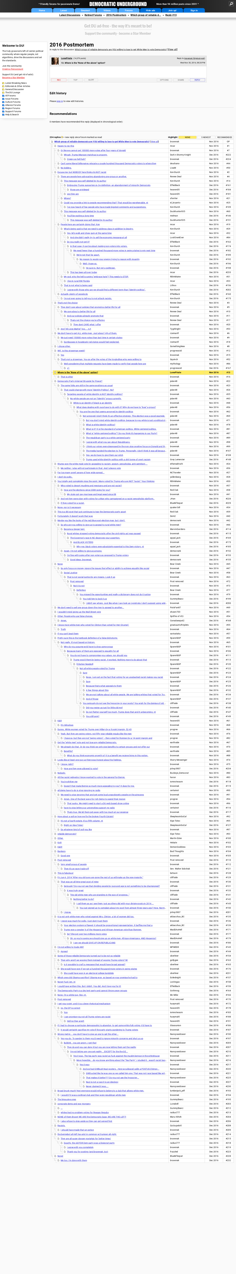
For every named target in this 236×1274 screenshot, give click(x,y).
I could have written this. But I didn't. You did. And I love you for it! (89, 986)
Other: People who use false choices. (75, 616)
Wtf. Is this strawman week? (71, 350)
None (187, 137)
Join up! (172, 10)
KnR (59, 842)
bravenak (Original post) (194, 58)
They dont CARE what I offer (87, 324)
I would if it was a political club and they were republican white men (93, 1095)
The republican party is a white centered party (108, 438)
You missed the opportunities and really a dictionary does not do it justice (115, 594)
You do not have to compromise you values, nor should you (98, 655)
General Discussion (14, 89)
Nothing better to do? (83, 899)
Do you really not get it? (78, 242)
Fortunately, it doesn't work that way (75, 516)
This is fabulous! (65, 873)
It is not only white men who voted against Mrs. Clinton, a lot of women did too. (95, 916)
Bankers (61, 851)
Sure (85, 673)
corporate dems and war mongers (73, 1104)
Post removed (77, 581)
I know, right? (67, 764)
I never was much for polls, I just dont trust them (84, 921)
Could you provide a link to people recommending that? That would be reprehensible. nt (106, 202)
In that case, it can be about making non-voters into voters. (98, 246)
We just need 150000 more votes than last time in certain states (91, 337)
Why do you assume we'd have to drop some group (88, 646)
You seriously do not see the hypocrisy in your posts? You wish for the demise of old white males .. (130, 703)
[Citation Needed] (84, 664)
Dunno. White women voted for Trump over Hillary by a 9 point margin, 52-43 (94, 729)
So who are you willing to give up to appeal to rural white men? (91, 525)
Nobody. (61, 773)
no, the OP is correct (70, 1008)
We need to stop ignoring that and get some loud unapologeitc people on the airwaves (102, 794)
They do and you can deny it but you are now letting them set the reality (101, 1047)
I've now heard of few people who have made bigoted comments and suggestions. (106, 207)
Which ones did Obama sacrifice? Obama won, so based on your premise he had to (97, 977)
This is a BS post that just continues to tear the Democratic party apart (91, 512)
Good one (65, 855)
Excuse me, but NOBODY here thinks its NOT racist (81, 172)
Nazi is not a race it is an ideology (102, 1082)
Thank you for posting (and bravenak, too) (87, 1151)
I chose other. (64, 346)
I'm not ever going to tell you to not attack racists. (88, 298)
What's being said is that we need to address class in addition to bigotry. (99, 229)
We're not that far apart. (88, 255)
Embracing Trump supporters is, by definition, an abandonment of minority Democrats (109, 185)
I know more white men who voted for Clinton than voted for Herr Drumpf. (93, 625)
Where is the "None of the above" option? (77, 372)
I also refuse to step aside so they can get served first (86, 1121)
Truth (63, 629)
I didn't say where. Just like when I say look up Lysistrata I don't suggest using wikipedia (128, 603)
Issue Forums (12, 99)
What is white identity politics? (100, 424)
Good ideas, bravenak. (81, 559)
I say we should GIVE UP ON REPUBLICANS (94, 943)
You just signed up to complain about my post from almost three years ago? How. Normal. (123, 908)
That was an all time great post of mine (80, 882)
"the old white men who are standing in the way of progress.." (99, 895)
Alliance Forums (13, 105)
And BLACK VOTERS (83, 542)
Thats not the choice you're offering (87, 320)
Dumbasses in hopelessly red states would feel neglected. (92, 342)
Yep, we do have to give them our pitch (104, 455)
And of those (92, 699)
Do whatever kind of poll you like (76, 829)
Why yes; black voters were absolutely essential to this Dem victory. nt (110, 546)
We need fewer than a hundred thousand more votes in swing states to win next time (114, 250)
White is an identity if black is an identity (92, 403)
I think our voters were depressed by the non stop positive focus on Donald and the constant (130, 446)
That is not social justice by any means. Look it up (91, 577)
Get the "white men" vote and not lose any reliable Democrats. (87, 742)
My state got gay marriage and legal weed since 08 (91, 494)
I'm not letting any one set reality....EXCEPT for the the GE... (99, 1051)
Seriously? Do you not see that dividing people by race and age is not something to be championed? (112, 886)
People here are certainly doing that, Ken (80, 224)
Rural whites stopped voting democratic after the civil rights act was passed (104, 533)
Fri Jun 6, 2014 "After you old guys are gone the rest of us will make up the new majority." (100, 877)
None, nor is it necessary (69, 507)
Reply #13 (171, 15)
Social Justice (70, 572)
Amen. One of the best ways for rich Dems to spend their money (94, 799)
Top (75, 80)
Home (42, 10)
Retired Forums (93, 15)
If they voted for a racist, (72, 503)
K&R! (59, 847)
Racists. (61, 1125)
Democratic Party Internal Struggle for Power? (79, 381)
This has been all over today (83, 272)
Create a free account (12, 69)
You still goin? (92, 716)
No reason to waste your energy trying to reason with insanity (110, 259)
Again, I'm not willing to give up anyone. (83, 551)
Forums (129, 10)
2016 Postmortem (116, 15)
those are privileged (79, 189)
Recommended (224, 137)
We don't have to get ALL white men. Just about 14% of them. (87, 333)
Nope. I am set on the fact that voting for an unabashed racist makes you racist (124, 677)
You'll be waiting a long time (80, 216)
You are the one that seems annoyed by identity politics (106, 411)
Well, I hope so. (90, 263)
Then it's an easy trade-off (76, 868)
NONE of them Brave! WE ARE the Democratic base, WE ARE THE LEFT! (91, 1117)
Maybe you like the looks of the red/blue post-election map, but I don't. (91, 520)
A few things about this (97, 690)
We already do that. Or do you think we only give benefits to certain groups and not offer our (105, 747)
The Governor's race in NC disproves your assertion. (95, 538)
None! (60, 1156)
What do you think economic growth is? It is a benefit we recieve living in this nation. (107, 755)
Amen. (64, 620)
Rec (59, 80)
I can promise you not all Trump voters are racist (87, 1017)
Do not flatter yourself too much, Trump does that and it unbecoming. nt (121, 712)
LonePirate (66, 58)
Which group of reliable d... (145, 15)
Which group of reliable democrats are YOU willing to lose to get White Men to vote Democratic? (121, 49)
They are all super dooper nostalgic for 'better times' (86, 1138)
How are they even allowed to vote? (81, 768)
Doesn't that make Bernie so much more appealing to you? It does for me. (99, 786)
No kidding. (66, 168)
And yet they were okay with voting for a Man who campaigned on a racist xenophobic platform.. (108, 498)
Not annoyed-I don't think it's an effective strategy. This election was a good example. (124, 416)
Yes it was (84, 1064)
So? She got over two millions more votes (87, 934)
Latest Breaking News (16, 83)
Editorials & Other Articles (17, 86)
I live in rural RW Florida (78, 281)
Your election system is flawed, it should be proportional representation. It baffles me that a (108, 925)
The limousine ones (66, 1099)
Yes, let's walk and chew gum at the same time (89, 233)
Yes (62, 355)
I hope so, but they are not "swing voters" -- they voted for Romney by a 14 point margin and (108, 738)
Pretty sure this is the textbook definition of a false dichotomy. (87, 638)
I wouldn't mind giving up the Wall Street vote (79, 612)
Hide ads (150, 10)
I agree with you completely (80, 1147)
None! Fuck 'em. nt (66, 982)
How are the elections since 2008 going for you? (87, 490)
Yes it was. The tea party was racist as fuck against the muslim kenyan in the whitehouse (116, 1056)
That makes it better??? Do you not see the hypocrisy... (112, 1077)
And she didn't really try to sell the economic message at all (98, 237)
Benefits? (68, 751)
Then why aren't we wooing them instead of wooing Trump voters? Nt (94, 960)
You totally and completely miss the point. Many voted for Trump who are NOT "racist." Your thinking (106, 481)
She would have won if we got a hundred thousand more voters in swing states (99, 969)
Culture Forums (12, 102)
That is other (67, 377)
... (62, 1108)
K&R (59, 720)
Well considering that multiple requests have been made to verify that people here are (105, 364)
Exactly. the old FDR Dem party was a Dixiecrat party (89, 1143)
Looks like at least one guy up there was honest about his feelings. (89, 760)
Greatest (85, 10)
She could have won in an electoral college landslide (89, 973)
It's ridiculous (67, 725)
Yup (66, 1012)
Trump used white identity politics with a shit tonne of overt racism (118, 459)
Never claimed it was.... (97, 1086)
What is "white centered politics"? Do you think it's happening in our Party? (121, 433)
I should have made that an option (77, 1130)
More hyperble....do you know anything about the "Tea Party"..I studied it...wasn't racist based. (122, 1060)
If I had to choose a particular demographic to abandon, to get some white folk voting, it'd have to (104, 1025)
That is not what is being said (78, 285)
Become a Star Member (13, 77)
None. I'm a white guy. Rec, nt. (72, 995)
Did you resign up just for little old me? (104, 707)
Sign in (194, 10)
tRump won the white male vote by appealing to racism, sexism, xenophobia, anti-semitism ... (102, 464)
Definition (81, 590)
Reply (197, 80)
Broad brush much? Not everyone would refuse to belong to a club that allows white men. (100, 1091)
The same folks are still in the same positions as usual (87, 385)
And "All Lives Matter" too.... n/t (76, 329)
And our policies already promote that (85, 316)
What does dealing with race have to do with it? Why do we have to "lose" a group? (116, 407)
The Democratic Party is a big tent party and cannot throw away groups (92, 990)
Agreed (64, 951)
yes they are (73, 194)
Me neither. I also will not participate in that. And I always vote (91, 468)
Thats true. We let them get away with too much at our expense (97, 812)
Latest (63, 10)
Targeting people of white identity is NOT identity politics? (95, 394)
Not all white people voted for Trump (97, 668)
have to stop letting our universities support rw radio (89, 808)
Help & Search (12, 114)
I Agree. (67, 912)
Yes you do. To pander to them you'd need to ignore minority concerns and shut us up (102, 1038)
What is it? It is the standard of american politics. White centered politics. (121, 429)
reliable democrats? (67, 834)
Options (164, 80)
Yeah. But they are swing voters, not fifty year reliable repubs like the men (96, 734)
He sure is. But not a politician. (101, 268)
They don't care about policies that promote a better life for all (90, 307)
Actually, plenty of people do (74, 294)
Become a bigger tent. (74, 529)
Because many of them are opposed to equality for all (93, 651)
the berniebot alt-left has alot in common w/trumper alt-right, (87, 1134)
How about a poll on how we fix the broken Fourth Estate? (85, 816)
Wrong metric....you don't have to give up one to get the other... (88, 1034)
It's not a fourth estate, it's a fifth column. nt (82, 821)
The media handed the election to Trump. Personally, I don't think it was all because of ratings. (131, 451)
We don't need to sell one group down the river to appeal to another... (90, 607)
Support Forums (13, 111)
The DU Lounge (12, 92)
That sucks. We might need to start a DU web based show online (98, 803)
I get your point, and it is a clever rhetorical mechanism (83, 1003)
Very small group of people (74, 864)
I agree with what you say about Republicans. (108, 442)
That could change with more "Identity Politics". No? (89, 390)
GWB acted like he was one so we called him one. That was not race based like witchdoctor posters (134, 1073)
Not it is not (79, 586)
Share (181, 80)
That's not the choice (67, 303)
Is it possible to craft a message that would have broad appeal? (94, 964)
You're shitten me (69, 781)
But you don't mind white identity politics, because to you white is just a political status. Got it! (131, 420)
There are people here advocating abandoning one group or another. (94, 176)
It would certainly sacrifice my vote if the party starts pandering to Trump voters (99, 1030)
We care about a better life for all (79, 311)
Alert (91, 80)
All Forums (10, 95)
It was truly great (75, 890)
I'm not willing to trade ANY (70, 947)
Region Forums (12, 108)
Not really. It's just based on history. (78, 642)
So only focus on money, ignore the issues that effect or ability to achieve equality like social (105, 568)
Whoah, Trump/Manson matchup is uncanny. (86, 155)
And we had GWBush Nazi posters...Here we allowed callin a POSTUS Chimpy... (121, 1069)
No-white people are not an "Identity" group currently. (95, 398)
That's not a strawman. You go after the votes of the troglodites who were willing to (101, 359)
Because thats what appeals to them (104, 686)
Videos (107, 10)
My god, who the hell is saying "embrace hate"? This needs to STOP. (96, 276)
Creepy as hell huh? (76, 159)
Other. (60, 838)
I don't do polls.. (65, 477)
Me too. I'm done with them (74, 1160)
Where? (67, 198)
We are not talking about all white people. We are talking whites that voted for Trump (127, 694)
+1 (68, 368)
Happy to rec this (65, 146)
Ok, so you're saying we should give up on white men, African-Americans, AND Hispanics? (113, 938)
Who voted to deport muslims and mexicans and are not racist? (91, 485)
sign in (60, 101)
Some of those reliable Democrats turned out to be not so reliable (88, 956)
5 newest (206, 137)
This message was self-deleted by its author (85, 181)
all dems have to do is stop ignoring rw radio (78, 790)
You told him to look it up (95, 599)
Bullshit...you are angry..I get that (80, 1043)
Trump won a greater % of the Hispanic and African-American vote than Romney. (103, 929)
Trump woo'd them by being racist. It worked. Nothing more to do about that (110, 660)
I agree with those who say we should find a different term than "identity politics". (106, 290)
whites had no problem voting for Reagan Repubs (85, 1112)
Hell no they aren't (75, 1021)
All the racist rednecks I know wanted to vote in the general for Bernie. (91, 777)
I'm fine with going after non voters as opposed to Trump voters (98, 555)
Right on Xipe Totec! (73, 825)
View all (172, 49)
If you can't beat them (68, 633)
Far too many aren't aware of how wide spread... (80, 472)
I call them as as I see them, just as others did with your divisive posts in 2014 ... (115, 903)
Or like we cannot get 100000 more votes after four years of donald (93, 150)
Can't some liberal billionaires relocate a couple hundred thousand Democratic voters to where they (108, 163)
